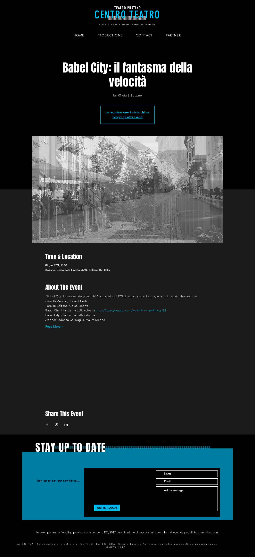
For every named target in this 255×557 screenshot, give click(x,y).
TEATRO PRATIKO (127, 8)
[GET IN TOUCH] (107, 508)
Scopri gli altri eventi (127, 117)
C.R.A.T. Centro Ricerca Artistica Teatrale (127, 24)
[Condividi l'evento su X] (57, 424)
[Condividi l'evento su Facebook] (47, 424)
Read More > (54, 326)
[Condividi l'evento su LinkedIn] (66, 424)
